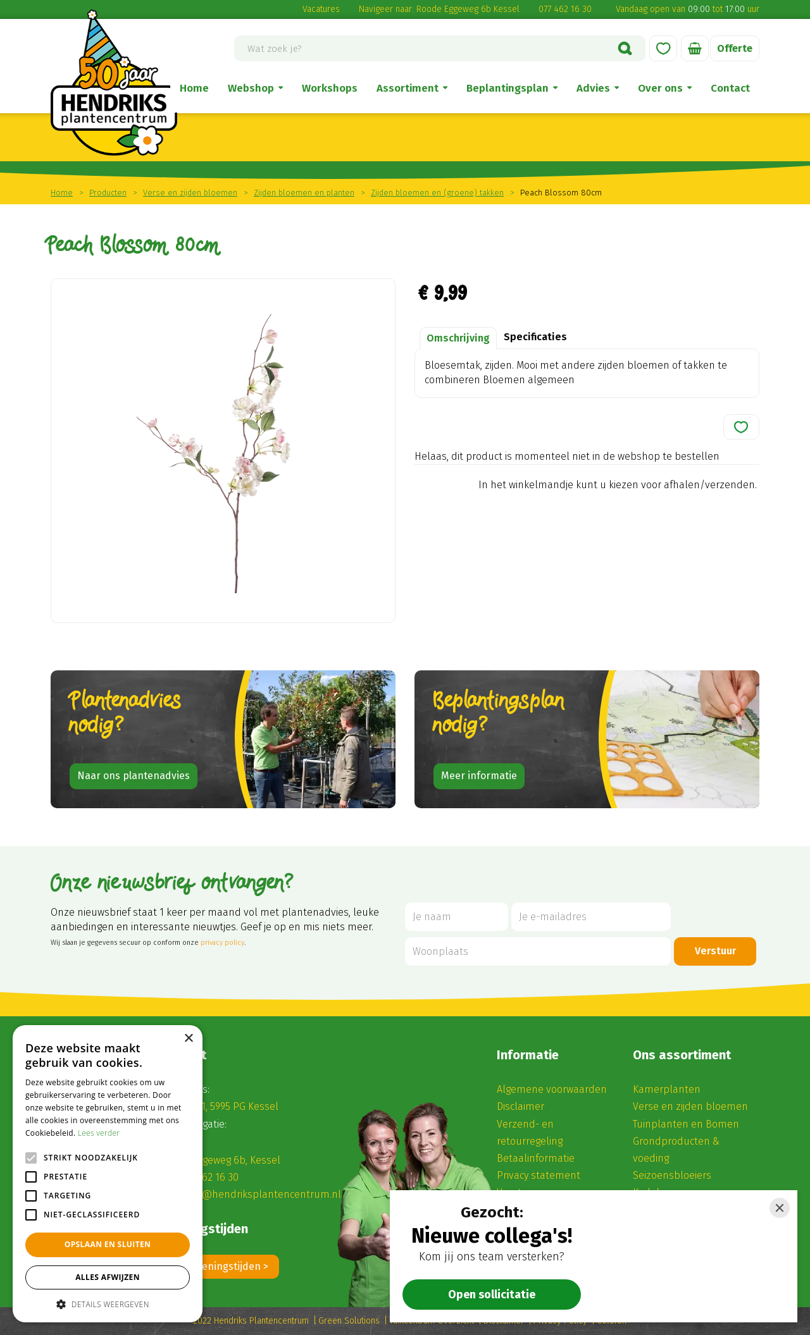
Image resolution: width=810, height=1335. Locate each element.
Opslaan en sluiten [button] (108, 1244)
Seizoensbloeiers (672, 1175)
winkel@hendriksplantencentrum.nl (257, 1194)
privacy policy (222, 942)
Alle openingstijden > (219, 1266)
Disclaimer (520, 1106)
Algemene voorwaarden (552, 1089)
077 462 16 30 (565, 9)
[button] (107, 1304)
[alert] (107, 1173)
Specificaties (535, 337)
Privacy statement (538, 1175)
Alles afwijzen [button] (107, 1277)
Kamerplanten (667, 1089)
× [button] (188, 1038)
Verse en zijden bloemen (690, 1106)
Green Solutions (349, 1320)
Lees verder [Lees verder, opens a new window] (99, 1133)
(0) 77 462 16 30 (205, 1177)
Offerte (734, 48)
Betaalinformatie (536, 1158)
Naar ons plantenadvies (133, 776)
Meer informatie (479, 776)
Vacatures (321, 9)
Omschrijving (458, 338)
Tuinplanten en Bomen (686, 1124)
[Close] (780, 1208)
